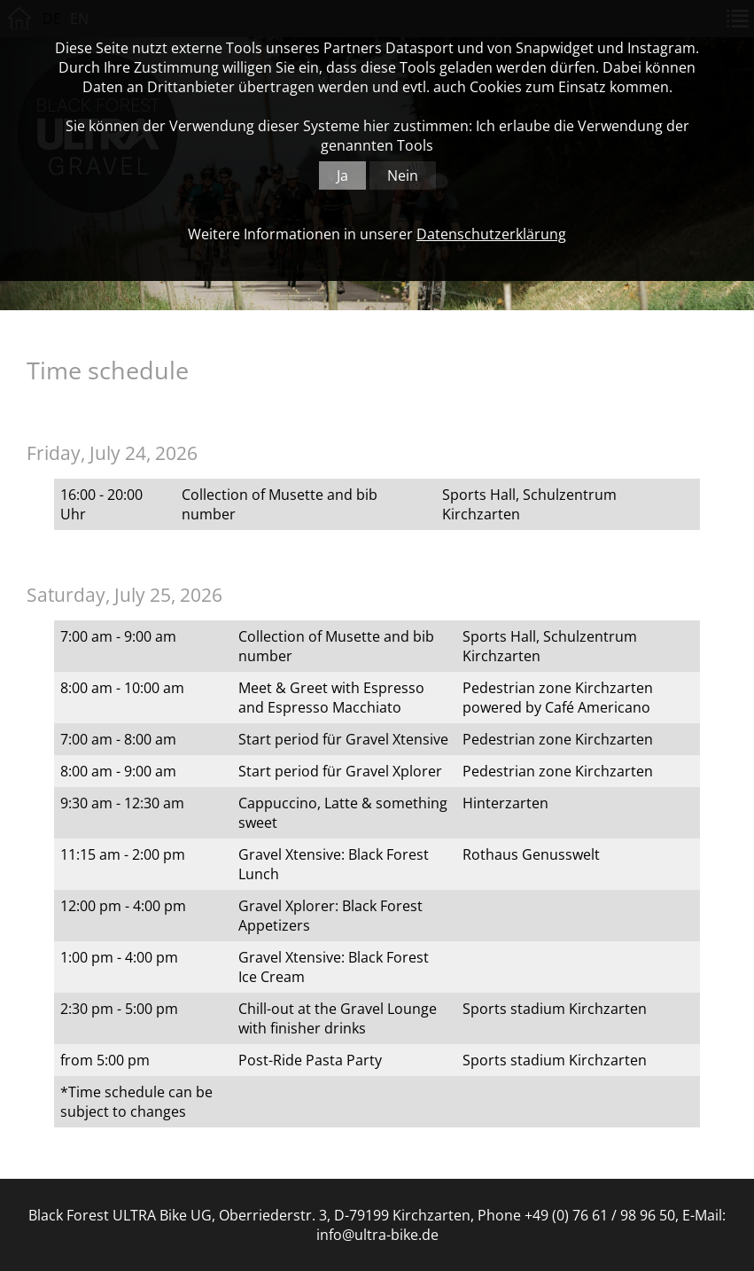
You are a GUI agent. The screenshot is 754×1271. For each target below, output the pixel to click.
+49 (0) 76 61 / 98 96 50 (600, 1215)
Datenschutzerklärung (491, 234)
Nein (402, 175)
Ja (342, 175)
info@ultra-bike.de (377, 1234)
